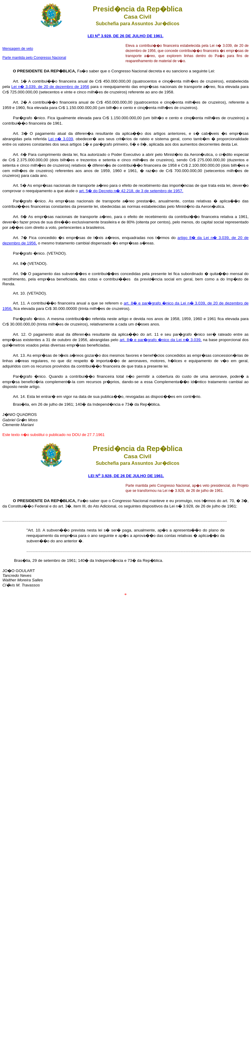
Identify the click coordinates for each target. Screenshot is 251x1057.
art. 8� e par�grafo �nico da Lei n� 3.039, (160, 340)
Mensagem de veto (17, 49)
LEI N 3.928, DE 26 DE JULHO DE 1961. (126, 36)
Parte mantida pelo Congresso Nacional (34, 58)
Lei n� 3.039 (60, 139)
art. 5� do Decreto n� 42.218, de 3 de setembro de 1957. (131, 191)
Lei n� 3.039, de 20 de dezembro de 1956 (50, 86)
